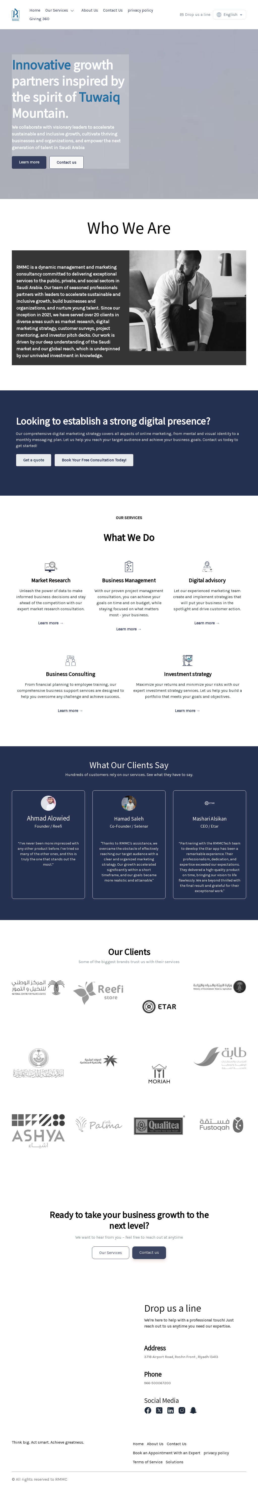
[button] (61, 10)
